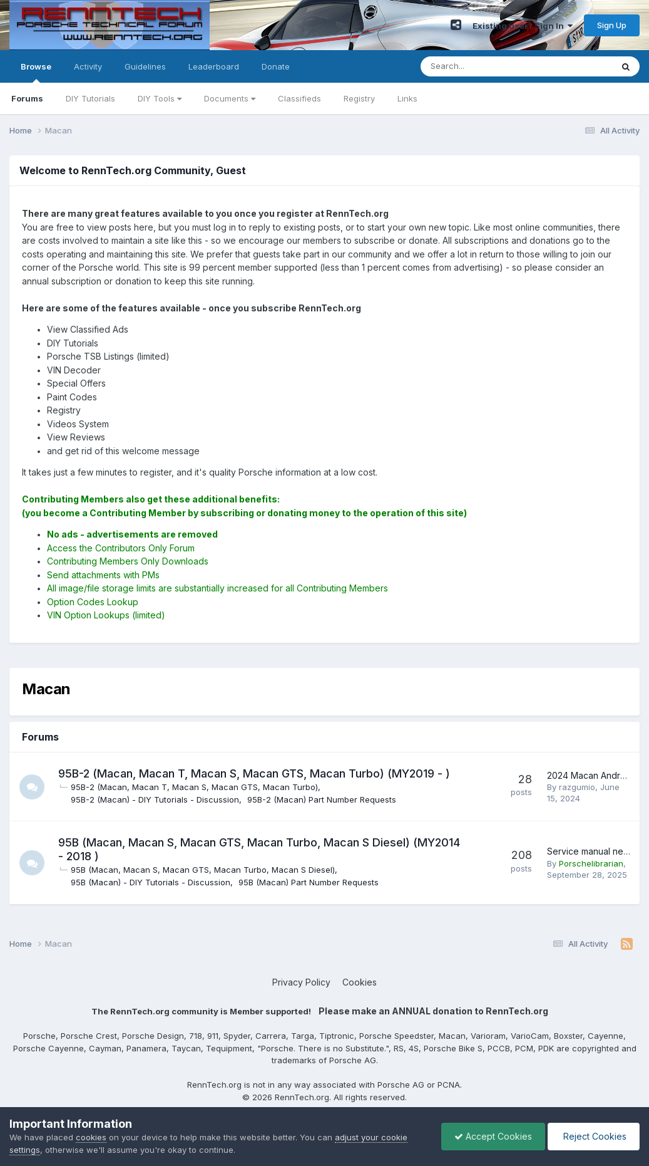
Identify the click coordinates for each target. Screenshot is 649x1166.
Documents (229, 98)
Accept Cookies (493, 1136)
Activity (88, 66)
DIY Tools (159, 98)
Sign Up (611, 25)
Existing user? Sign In (523, 26)
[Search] (483, 66)
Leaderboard (213, 66)
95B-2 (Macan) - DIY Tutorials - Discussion (155, 799)
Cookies (359, 982)
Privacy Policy (301, 982)
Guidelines (145, 66)
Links (407, 98)
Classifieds (299, 98)
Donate (276, 66)
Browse (36, 72)
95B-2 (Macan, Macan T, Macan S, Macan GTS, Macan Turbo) (194, 787)
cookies (91, 1137)
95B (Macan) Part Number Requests (308, 882)
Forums (27, 98)
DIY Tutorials (90, 98)
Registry (359, 98)
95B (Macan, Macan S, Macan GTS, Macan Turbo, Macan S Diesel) (203, 870)
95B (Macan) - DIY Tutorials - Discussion (150, 882)
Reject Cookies (593, 1136)
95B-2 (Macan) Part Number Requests (321, 799)
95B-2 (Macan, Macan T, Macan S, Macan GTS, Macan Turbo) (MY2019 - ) (254, 773)
